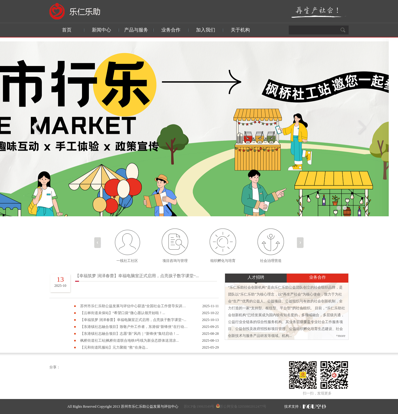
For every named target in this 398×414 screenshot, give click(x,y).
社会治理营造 (271, 261)
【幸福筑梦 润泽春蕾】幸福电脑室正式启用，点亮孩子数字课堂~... (137, 276)
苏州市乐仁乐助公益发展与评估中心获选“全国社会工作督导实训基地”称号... (134, 306)
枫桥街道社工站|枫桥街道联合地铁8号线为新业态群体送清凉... (129, 340)
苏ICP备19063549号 (199, 406)
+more (340, 336)
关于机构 (240, 29)
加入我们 (205, 29)
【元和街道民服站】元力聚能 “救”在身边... (114, 347)
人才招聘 (255, 277)
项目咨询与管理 (175, 261)
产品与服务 (136, 29)
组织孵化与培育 (223, 261)
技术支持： (293, 406)
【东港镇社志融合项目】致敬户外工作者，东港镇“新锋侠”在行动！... (134, 327)
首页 (67, 29)
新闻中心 (101, 29)
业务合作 (170, 29)
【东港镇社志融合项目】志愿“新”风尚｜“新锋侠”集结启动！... (129, 334)
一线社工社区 (127, 261)
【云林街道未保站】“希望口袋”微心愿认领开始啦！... (122, 313)
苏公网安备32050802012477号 (243, 406)
